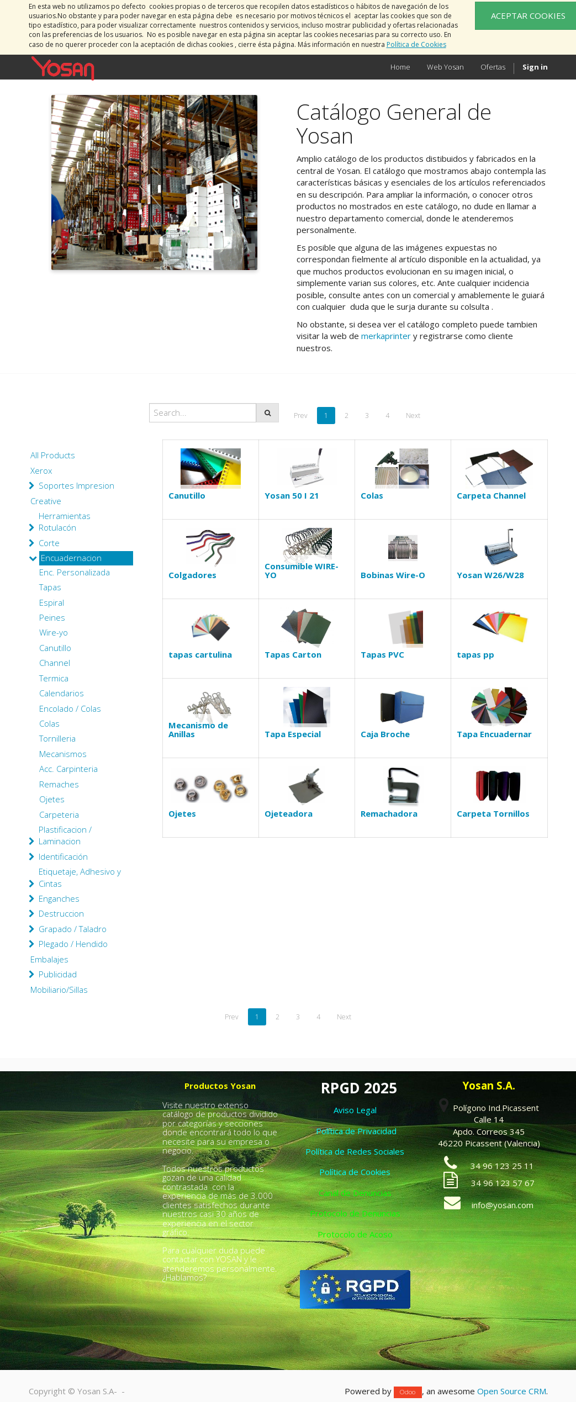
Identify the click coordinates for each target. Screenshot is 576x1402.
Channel (54, 662)
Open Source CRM (511, 1390)
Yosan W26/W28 (490, 574)
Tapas (50, 586)
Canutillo (55, 647)
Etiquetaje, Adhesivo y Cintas (80, 877)
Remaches (59, 784)
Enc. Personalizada (74, 572)
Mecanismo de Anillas (198, 729)
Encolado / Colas (70, 708)
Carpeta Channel (491, 495)
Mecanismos (63, 753)
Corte (49, 542)
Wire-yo (53, 632)
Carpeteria (59, 814)
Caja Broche (385, 733)
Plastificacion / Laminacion (65, 835)
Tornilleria (57, 738)
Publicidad (58, 974)
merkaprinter (386, 335)
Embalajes (49, 959)
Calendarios (61, 693)
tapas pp (475, 654)
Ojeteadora (289, 813)
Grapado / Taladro (73, 928)
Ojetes (52, 799)
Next (413, 415)
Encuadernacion (71, 557)
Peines (52, 617)
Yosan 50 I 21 (292, 495)
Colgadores (192, 574)
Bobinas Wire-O (393, 574)
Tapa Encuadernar (494, 733)
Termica (53, 678)
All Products (52, 455)
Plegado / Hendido (73, 943)
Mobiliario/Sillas (59, 989)
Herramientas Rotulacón (65, 521)
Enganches (59, 898)
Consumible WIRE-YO (302, 570)
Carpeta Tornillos (493, 813)
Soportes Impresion (76, 485)
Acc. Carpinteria (68, 768)
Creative (45, 500)
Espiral (51, 602)
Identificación (63, 856)
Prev (301, 415)
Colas (49, 723)
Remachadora (389, 813)
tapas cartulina (200, 654)
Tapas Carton (293, 654)
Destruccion (61, 913)
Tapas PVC (382, 654)
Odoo (407, 1392)
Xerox (41, 470)
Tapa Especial (293, 733)
